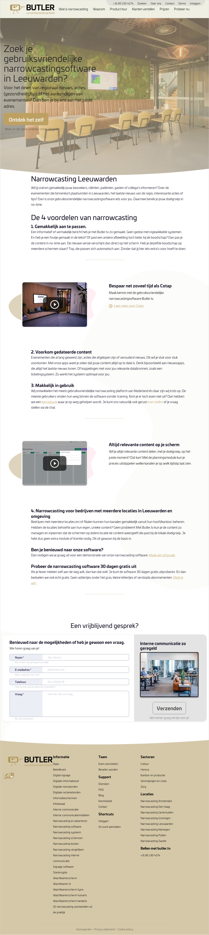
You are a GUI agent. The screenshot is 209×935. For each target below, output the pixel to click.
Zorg (143, 786)
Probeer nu (181, 9)
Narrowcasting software (67, 826)
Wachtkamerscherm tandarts (70, 901)
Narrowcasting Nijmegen (155, 829)
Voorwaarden (84, 929)
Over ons (156, 3)
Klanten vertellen (143, 9)
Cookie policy (125, 929)
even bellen (155, 402)
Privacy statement (104, 929)
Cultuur (145, 763)
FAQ (101, 789)
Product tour (118, 9)
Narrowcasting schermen (68, 838)
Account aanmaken (109, 826)
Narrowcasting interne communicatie (66, 858)
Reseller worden (108, 769)
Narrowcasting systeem (67, 832)
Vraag (19, 694)
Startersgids (60, 872)
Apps (56, 763)
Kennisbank (105, 801)
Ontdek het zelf (26, 119)
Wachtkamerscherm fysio (68, 889)
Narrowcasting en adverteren (70, 821)
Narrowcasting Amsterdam (156, 801)
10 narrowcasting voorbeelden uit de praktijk (72, 909)
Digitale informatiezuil (66, 781)
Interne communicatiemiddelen (71, 815)
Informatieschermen (65, 798)
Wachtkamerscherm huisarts (70, 895)
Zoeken (141, 3)
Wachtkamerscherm (65, 878)
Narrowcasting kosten (66, 843)
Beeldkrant (59, 769)
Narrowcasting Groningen (155, 818)
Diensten (103, 784)
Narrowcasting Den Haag (155, 806)
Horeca (145, 769)
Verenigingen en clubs (154, 781)
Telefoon (20, 681)
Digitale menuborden (65, 786)
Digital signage (61, 775)
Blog (101, 795)
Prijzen (164, 9)
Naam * (19, 657)
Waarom (99, 9)
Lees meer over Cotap (129, 306)
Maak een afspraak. (162, 555)
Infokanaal (59, 803)
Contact (169, 3)
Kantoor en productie (153, 775)
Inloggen (195, 3)
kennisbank (49, 402)
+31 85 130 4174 (123, 3)
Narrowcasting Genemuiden (157, 812)
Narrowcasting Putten (153, 835)
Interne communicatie (66, 809)
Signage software (63, 866)
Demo (182, 3)
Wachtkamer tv (62, 883)
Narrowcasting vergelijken (68, 849)
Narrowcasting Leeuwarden (157, 823)
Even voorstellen (108, 763)
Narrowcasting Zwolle (153, 841)
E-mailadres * (23, 669)
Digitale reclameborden (66, 792)
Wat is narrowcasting (73, 9)
